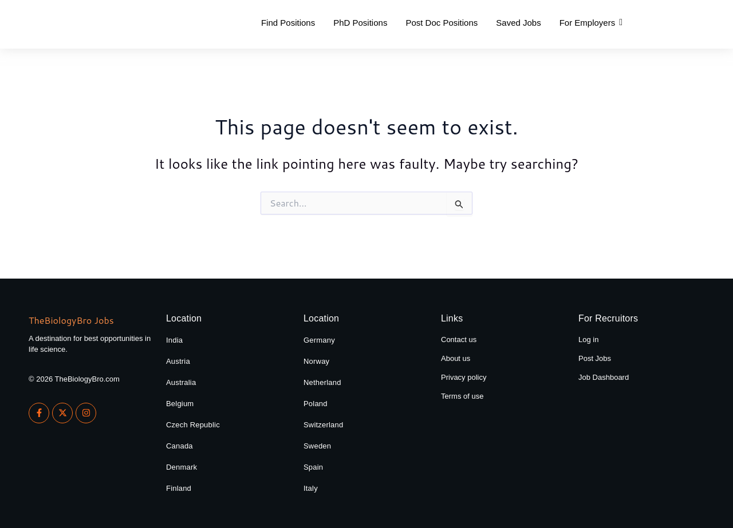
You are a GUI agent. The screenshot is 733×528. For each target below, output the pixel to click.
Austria (178, 361)
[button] (590, 22)
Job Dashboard (603, 377)
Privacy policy (463, 377)
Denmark (181, 467)
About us (455, 358)
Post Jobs (594, 358)
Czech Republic (193, 424)
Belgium (180, 403)
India (174, 340)
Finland (178, 488)
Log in (588, 339)
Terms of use (462, 396)
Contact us (458, 339)
